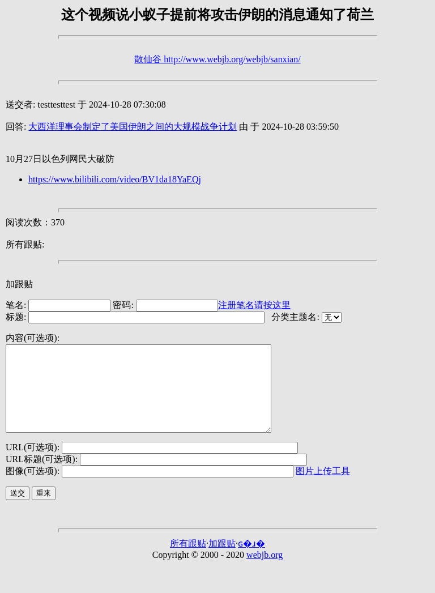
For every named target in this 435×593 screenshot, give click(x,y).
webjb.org (264, 572)
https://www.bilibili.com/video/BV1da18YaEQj (114, 179)
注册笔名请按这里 (254, 305)
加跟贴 (19, 284)
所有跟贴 (188, 560)
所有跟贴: (25, 244)
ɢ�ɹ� (251, 560)
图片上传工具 (323, 488)
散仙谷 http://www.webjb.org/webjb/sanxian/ (217, 59)
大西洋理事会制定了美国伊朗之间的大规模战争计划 (132, 126)
